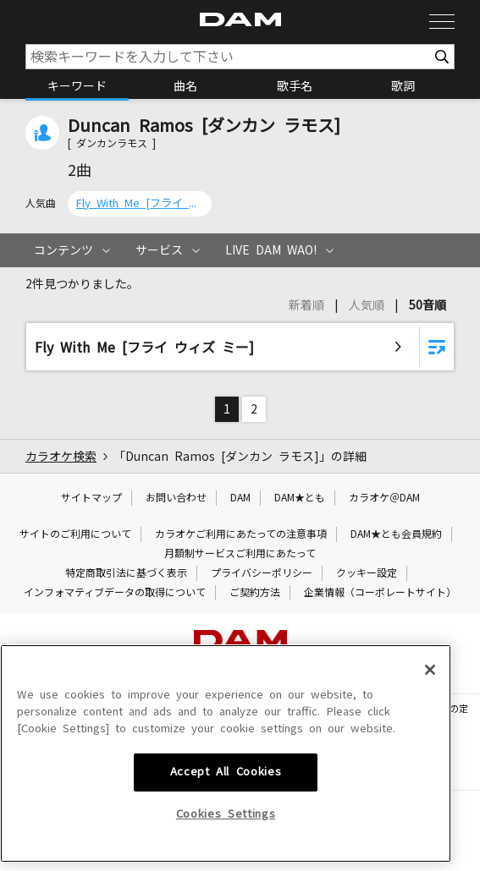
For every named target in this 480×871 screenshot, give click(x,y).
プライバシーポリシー (261, 573)
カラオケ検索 (61, 457)
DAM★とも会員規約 (396, 534)
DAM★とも (299, 498)
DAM (240, 498)
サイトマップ (91, 498)
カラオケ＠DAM (384, 498)
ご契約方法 (254, 593)
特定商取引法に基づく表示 (126, 573)
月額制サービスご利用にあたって (240, 554)
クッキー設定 (366, 573)
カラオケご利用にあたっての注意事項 (241, 534)
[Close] (430, 758)
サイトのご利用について (75, 534)
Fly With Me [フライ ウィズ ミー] (139, 203)
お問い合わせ (176, 498)
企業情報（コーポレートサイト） (380, 593)
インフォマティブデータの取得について (115, 593)
